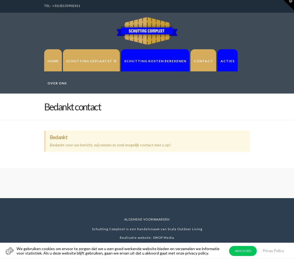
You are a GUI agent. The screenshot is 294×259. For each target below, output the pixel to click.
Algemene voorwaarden (147, 219)
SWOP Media (163, 237)
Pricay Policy (273, 250)
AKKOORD (243, 251)
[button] (289, 5)
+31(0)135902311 (66, 5)
